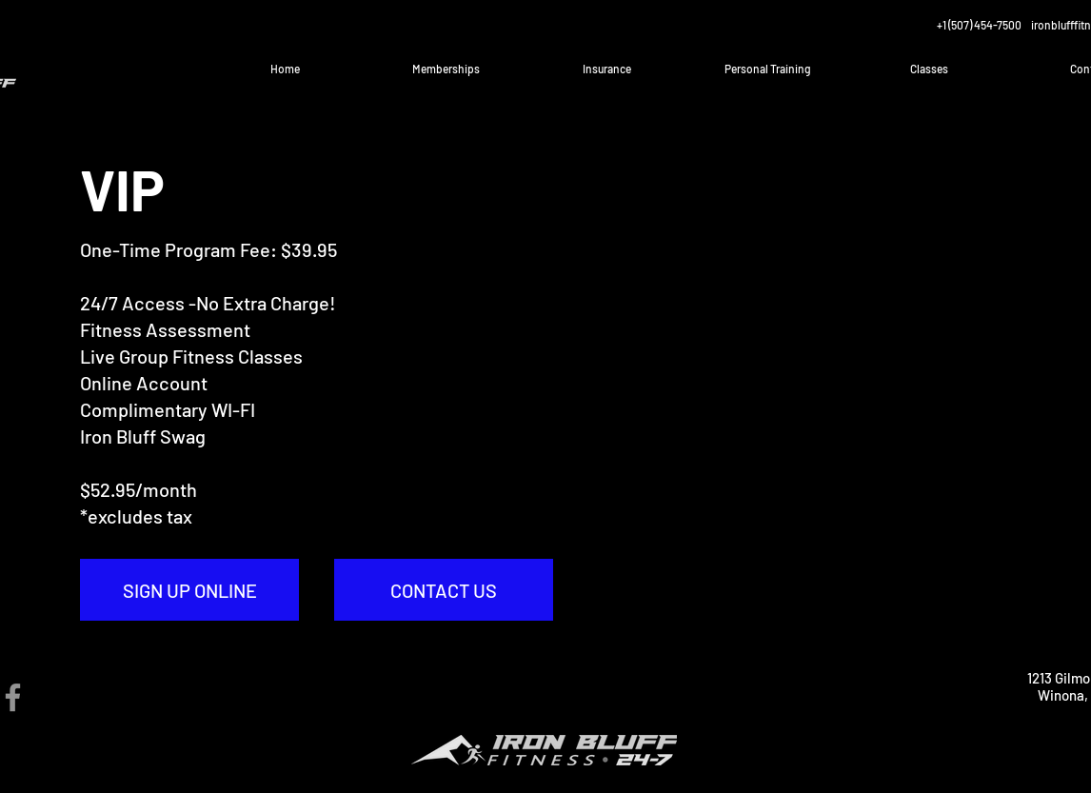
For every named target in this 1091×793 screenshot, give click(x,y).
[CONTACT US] (443, 590)
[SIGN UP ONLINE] (189, 590)
